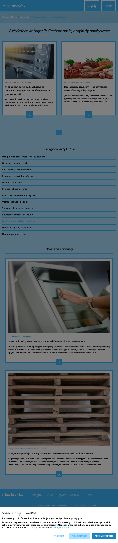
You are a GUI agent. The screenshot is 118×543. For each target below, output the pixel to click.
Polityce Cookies (62, 527)
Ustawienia (59, 536)
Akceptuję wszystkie (104, 536)
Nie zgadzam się (79, 536)
